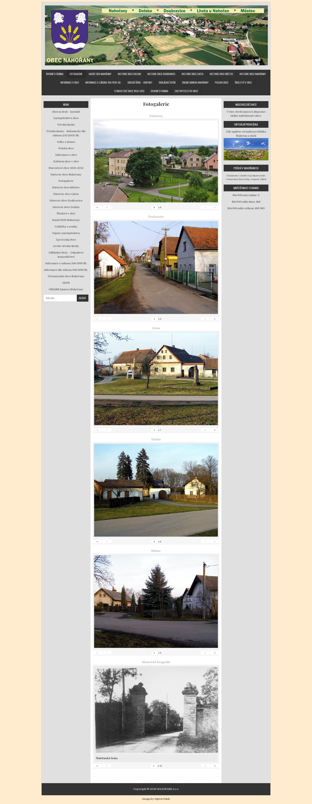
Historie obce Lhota (192, 74)
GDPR (66, 282)
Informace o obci (69, 82)
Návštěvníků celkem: (241, 208)
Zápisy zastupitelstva (66, 233)
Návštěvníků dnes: (244, 201)
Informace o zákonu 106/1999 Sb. (103, 82)
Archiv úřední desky (66, 246)
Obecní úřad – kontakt (140, 82)
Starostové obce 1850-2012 (129, 91)
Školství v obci (243, 82)
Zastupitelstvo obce (186, 91)
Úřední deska (66, 124)
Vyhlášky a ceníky (66, 226)
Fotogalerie (76, 74)
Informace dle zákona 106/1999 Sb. (66, 269)
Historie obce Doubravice (161, 74)
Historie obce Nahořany (253, 74)
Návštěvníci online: (245, 195)
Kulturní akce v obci (66, 161)
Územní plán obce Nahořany (66, 276)
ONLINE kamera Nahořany (195, 82)
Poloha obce (221, 82)
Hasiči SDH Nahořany (100, 74)
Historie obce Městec (221, 74)
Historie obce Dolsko (129, 74)
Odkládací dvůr (167, 82)
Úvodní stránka (54, 74)
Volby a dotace (66, 141)
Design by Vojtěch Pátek (156, 799)
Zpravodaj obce (66, 239)
